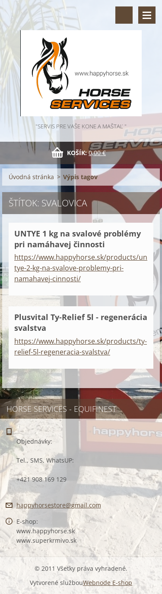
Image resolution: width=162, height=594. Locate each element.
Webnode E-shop (107, 582)
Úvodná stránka (31, 177)
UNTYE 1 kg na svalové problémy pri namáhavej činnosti (77, 238)
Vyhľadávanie (124, 15)
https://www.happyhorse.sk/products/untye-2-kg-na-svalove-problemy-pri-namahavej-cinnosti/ (80, 267)
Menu (147, 15)
